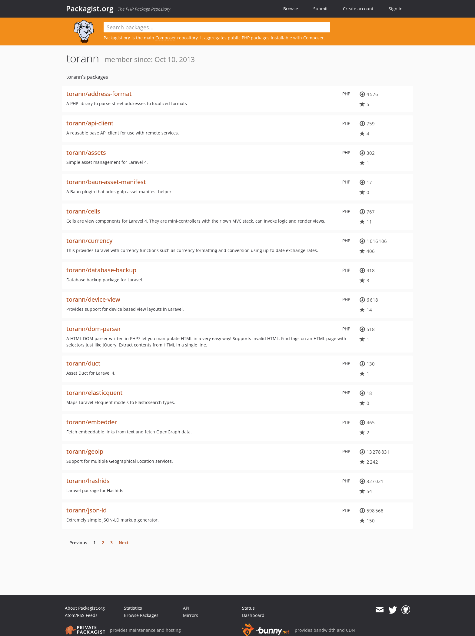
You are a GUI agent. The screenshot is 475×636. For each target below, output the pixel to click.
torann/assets (86, 152)
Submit (320, 9)
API (186, 608)
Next (124, 542)
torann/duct (83, 363)
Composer (165, 38)
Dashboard (253, 615)
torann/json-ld (86, 510)
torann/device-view (93, 299)
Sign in (396, 9)
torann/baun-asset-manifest (106, 182)
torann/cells (83, 211)
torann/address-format (99, 94)
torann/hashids (88, 481)
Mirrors (190, 615)
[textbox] (217, 27)
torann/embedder (91, 422)
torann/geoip (84, 451)
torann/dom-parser (93, 329)
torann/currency (89, 241)
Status (248, 608)
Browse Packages (141, 615)
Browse (290, 9)
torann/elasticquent (94, 393)
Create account (358, 9)
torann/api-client (90, 123)
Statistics (133, 608)
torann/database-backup (101, 270)
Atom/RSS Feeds (81, 615)
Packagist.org (89, 8)
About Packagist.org (85, 608)
